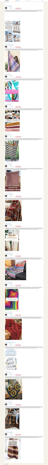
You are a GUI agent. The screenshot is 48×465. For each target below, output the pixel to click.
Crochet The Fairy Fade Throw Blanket (9, 44)
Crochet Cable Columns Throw (8, 312)
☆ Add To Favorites (18, 8)
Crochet (6, 6)
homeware (6, 102)
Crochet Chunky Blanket (8, 104)
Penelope (11, 46)
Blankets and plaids (11, 6)
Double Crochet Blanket (8, 74)
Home (7, 6)
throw (12, 102)
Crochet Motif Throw (7, 372)
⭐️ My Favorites (17, 0)
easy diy (8, 102)
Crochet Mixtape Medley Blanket (9, 253)
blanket (10, 102)
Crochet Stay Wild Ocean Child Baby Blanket (10, 342)
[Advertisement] (24, 16)
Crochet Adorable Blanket (8, 223)
